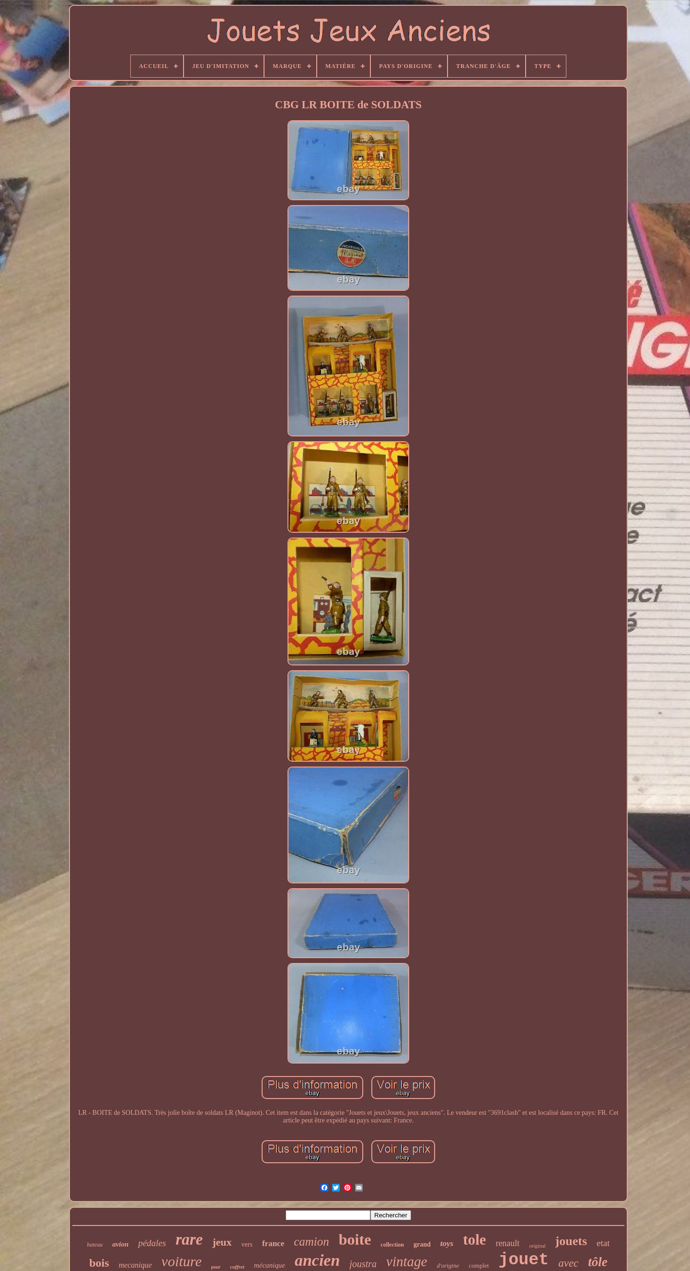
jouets (571, 1241)
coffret (237, 1267)
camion (311, 1241)
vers (247, 1244)
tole (474, 1239)
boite (355, 1239)
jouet (523, 1260)
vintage (406, 1261)
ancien (317, 1260)
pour (215, 1267)
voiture (181, 1261)
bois (99, 1263)
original (537, 1245)
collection (392, 1244)
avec (568, 1263)
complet (479, 1265)
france (273, 1243)
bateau (95, 1244)
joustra (363, 1264)
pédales (152, 1243)
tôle (598, 1262)
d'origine (448, 1265)
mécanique (269, 1265)
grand (422, 1244)
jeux (221, 1242)
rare (189, 1239)
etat (603, 1243)
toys (446, 1243)
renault (507, 1243)
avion (120, 1244)
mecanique (135, 1265)
